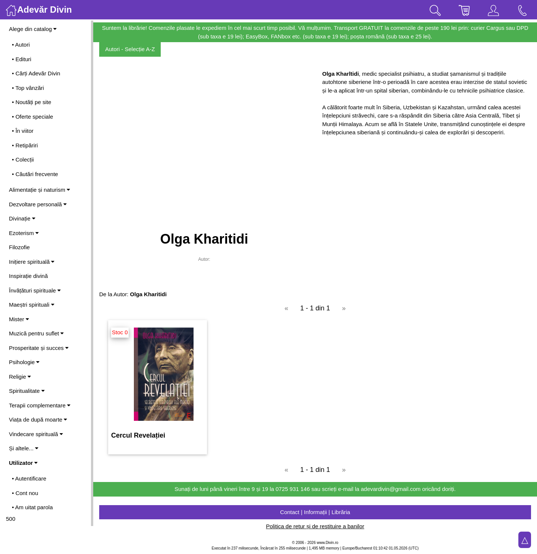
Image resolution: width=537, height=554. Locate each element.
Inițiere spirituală (31, 262)
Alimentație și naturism (39, 190)
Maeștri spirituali (31, 304)
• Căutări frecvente (35, 174)
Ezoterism (24, 233)
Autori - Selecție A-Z (130, 49)
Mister (19, 319)
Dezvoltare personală (38, 204)
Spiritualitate (27, 391)
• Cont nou (25, 493)
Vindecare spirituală (36, 434)
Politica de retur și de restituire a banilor (315, 526)
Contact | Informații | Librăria (315, 512)
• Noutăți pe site (31, 102)
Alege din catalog (33, 29)
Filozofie (19, 247)
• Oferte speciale (32, 116)
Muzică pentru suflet (36, 333)
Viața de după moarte (38, 419)
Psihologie (24, 362)
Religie (20, 376)
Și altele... (23, 448)
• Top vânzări (28, 88)
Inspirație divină (28, 276)
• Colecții (23, 159)
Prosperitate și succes (39, 348)
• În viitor (23, 131)
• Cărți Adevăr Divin (36, 73)
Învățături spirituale (35, 290)
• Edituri (21, 59)
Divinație (22, 218)
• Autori (21, 44)
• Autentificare (29, 478)
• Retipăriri (25, 145)
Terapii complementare (39, 405)
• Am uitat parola (32, 507)
